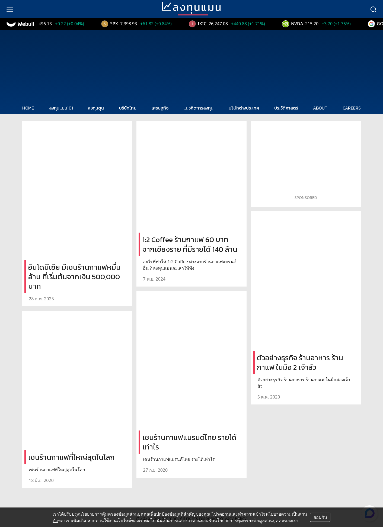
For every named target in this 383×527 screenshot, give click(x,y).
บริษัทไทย (127, 108)
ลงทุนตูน (96, 108)
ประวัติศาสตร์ (286, 108)
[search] (373, 9)
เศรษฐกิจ (160, 108)
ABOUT (320, 108)
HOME (28, 108)
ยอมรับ (320, 517)
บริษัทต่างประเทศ (244, 108)
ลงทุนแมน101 (61, 108)
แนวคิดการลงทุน (198, 108)
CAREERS (352, 108)
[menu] (9, 9)
